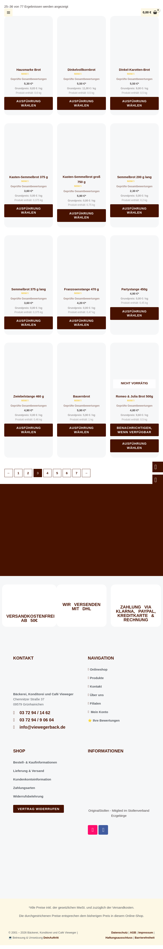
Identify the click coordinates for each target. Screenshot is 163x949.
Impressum (145, 932)
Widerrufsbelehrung (28, 796)
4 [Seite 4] (47, 472)
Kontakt (95, 686)
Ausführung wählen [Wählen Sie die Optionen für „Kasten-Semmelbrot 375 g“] (28, 210)
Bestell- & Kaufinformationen (35, 762)
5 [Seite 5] (57, 472)
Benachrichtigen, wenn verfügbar (134, 429)
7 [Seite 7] (76, 472)
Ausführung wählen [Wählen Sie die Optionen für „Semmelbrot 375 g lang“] (28, 322)
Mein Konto (98, 711)
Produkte (96, 677)
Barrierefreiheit (145, 937)
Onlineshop (97, 669)
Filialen (94, 703)
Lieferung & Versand (28, 770)
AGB (133, 932)
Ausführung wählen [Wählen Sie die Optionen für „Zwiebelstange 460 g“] (28, 430)
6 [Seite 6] (67, 472)
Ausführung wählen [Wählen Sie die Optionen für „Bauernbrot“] (81, 430)
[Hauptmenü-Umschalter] (8, 12)
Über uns (96, 694)
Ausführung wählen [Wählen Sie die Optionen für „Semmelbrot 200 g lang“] (134, 210)
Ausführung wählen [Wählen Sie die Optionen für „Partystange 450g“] (134, 313)
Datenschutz (119, 932)
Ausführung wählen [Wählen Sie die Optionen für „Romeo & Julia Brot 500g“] (134, 445)
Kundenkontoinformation (32, 779)
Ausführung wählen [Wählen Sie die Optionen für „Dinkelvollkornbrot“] (81, 103)
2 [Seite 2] (28, 472)
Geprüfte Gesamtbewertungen (28, 79)
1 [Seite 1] (18, 472)
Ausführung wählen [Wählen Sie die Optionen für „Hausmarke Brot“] (28, 103)
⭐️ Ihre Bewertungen (104, 720)
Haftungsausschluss (118, 937)
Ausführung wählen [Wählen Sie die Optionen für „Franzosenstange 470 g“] (81, 322)
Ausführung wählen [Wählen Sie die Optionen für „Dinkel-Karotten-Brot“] (134, 103)
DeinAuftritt (51, 937)
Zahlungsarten (24, 787)
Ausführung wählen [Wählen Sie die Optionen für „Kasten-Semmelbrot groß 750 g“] (81, 215)
